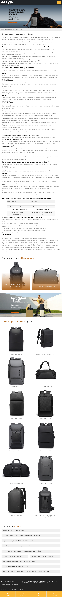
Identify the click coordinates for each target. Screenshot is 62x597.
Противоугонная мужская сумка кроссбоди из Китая (22, 551)
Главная (2, 29)
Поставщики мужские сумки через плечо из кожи (21, 535)
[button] (57, 275)
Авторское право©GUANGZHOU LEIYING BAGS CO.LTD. (15, 589)
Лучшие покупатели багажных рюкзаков (18, 541)
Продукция (23, 594)
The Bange (5, 251)
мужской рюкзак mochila (12, 556)
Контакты (54, 594)
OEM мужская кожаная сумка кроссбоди (18, 546)
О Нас (38, 594)
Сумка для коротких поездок (13, 530)
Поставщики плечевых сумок (43, 556)
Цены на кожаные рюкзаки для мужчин (17, 566)
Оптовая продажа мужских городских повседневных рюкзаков (26, 571)
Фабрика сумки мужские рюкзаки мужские (19, 561)
